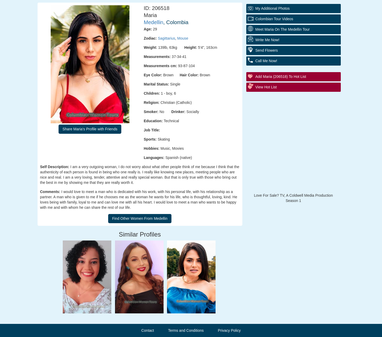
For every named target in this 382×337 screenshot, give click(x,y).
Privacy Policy (229, 330)
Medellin (153, 22)
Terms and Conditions (185, 330)
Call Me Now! (266, 61)
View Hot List (266, 87)
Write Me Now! (267, 40)
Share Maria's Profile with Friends (89, 129)
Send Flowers (266, 50)
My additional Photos (272, 8)
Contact (147, 330)
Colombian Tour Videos (274, 19)
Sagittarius (166, 38)
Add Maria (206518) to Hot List (280, 76)
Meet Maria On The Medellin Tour (282, 29)
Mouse (182, 38)
